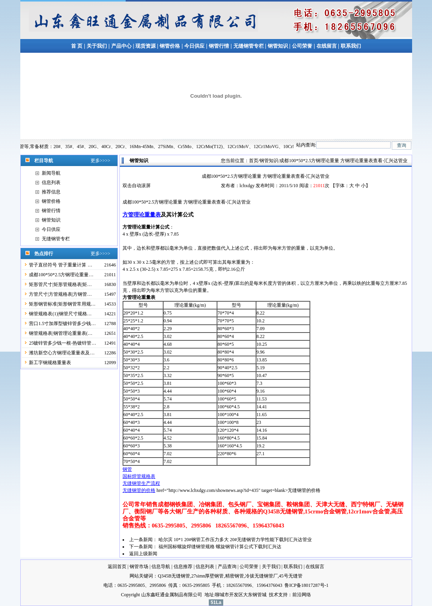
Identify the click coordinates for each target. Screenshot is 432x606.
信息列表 (51, 182)
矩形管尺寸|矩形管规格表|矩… (60, 284)
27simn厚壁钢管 (207, 576)
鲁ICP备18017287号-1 (306, 585)
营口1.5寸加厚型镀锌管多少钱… (62, 323)
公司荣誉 (302, 46)
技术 (273, 594)
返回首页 (117, 566)
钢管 (127, 469)
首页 (253, 160)
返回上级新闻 (143, 553)
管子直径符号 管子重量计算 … (60, 265)
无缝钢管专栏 (249, 46)
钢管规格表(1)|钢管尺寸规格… (60, 313)
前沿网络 (301, 594)
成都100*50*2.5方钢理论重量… (61, 274)
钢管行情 (219, 46)
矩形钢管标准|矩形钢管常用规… (62, 304)
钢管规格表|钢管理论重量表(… (60, 333)
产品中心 (121, 46)
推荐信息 (51, 192)
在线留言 (327, 46)
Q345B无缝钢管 (174, 576)
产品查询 (227, 566)
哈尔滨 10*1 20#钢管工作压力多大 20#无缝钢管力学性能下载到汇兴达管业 (235, 539)
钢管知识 (277, 46)
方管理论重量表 (142, 214)
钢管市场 (139, 566)
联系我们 (351, 46)
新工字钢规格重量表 (50, 362)
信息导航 (160, 566)
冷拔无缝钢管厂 (261, 576)
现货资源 (145, 46)
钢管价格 (170, 46)
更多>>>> (100, 160)
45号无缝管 (290, 576)
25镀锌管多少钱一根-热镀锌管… (62, 343)
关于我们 (97, 46)
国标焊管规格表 (139, 476)
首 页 (76, 46)
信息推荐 (183, 566)
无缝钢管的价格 (139, 490)
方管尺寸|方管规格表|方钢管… (60, 294)
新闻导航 (51, 173)
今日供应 (194, 46)
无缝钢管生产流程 (141, 483)
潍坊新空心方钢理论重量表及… (61, 353)
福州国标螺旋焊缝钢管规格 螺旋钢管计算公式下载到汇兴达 (219, 546)
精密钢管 (234, 576)
